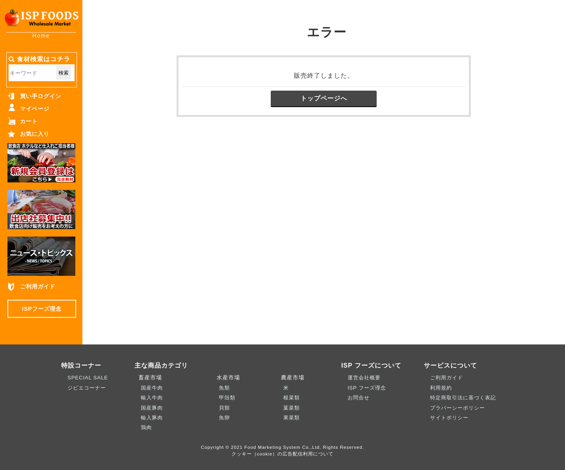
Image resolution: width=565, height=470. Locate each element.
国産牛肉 (152, 388)
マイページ (34, 109)
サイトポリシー (449, 418)
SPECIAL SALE (87, 378)
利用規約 (441, 388)
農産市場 (290, 377)
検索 (63, 73)
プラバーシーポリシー (457, 408)
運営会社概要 (364, 378)
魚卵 (224, 418)
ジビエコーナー (86, 388)
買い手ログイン (40, 96)
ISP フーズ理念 (367, 388)
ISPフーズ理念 (42, 309)
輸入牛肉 (152, 398)
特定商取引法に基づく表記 (463, 398)
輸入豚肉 (152, 418)
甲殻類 (227, 398)
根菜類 (291, 398)
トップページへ (324, 98)
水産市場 (226, 377)
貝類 (224, 408)
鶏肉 (146, 427)
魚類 (224, 388)
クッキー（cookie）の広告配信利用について (282, 453)
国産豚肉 (152, 408)
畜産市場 (148, 377)
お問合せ (359, 398)
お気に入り (34, 134)
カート (29, 121)
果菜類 (291, 418)
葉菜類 (291, 408)
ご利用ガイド (37, 286)
